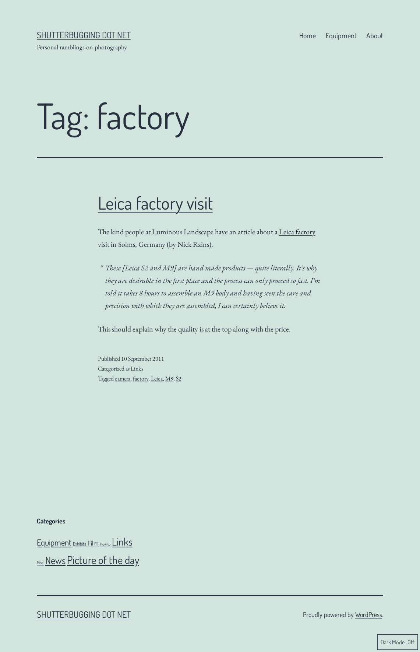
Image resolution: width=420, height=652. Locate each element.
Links (137, 368)
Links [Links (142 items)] (122, 541)
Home (307, 35)
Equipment (341, 35)
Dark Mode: (397, 642)
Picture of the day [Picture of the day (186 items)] (103, 560)
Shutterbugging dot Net (84, 35)
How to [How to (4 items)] (105, 544)
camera (122, 378)
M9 (169, 378)
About (374, 35)
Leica (157, 378)
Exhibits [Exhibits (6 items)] (79, 544)
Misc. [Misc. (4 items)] (40, 562)
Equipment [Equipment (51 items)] (54, 542)
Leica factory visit (155, 203)
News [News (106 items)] (55, 560)
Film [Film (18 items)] (93, 543)
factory (140, 378)
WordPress (368, 614)
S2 (178, 378)
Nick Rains (193, 244)
